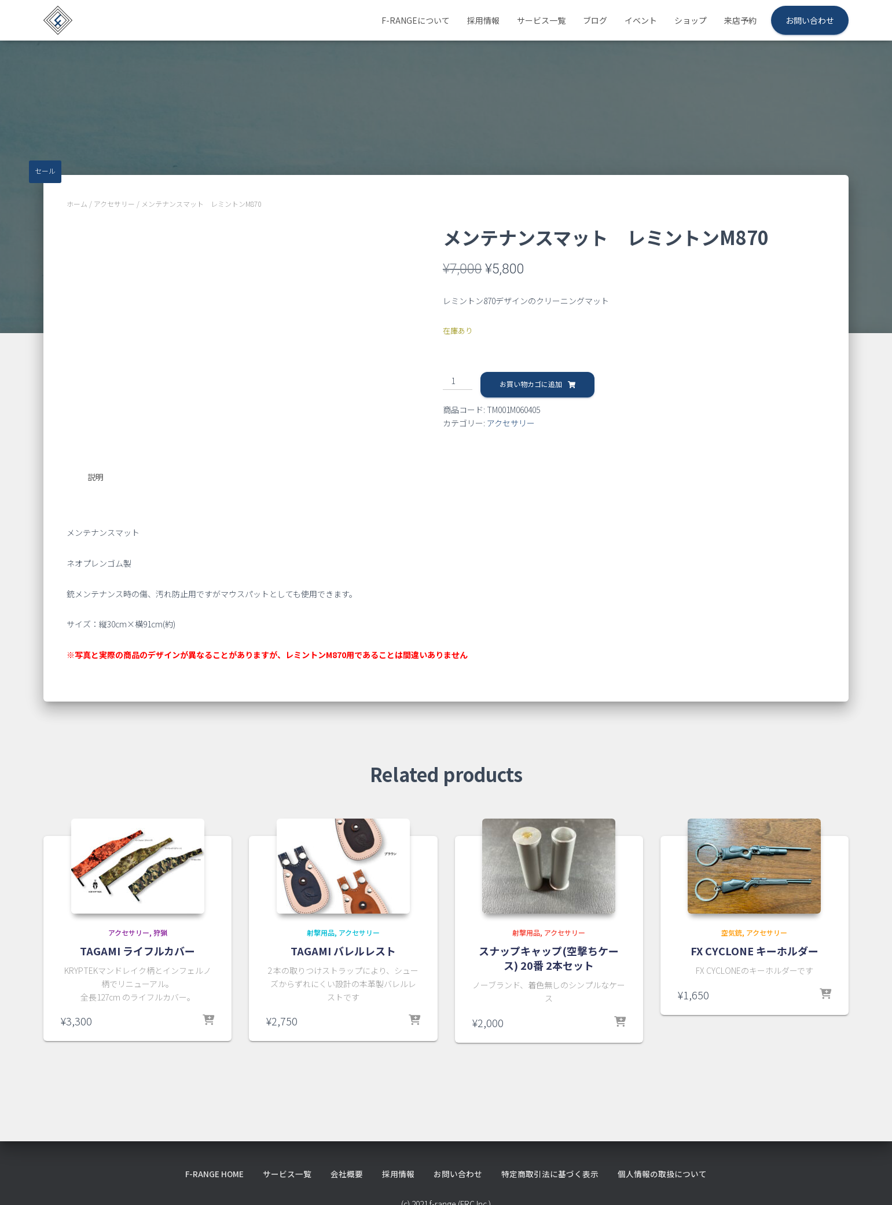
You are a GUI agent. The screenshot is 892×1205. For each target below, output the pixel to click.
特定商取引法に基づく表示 (550, 1173)
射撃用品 (321, 932)
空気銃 (731, 932)
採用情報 (483, 20)
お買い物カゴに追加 (531, 384)
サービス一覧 (541, 20)
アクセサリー (114, 204)
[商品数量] (457, 381)
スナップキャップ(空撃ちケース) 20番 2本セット (549, 957)
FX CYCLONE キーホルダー (754, 950)
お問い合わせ (809, 20)
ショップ (690, 20)
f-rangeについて (415, 20)
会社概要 (347, 1173)
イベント (641, 20)
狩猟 (160, 932)
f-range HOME (214, 1173)
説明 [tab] (95, 477)
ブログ (595, 20)
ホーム (77, 204)
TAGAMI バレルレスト (343, 950)
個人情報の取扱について (662, 1173)
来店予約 (740, 20)
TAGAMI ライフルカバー (137, 950)
